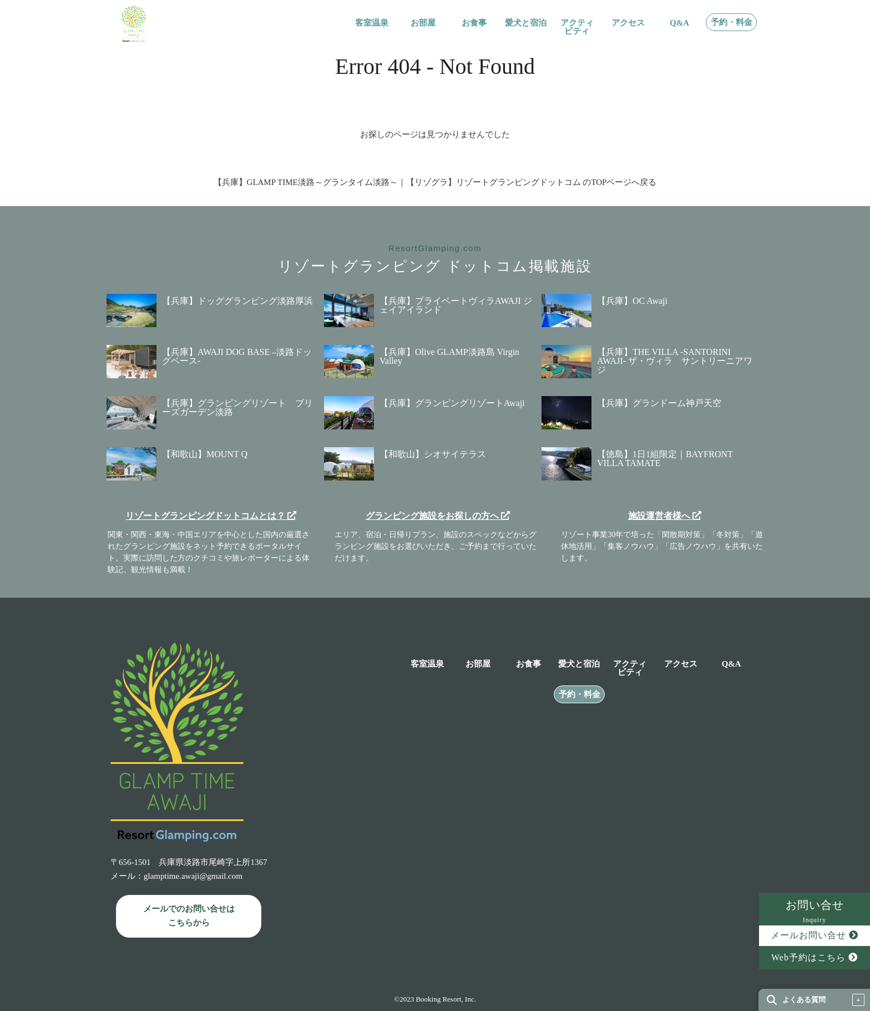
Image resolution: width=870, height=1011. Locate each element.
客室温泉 (371, 23)
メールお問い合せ (814, 935)
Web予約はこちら (814, 957)
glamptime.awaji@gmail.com (193, 876)
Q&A (679, 23)
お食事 (474, 23)
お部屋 (423, 23)
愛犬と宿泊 (526, 23)
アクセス (628, 23)
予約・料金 (731, 22)
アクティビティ (577, 27)
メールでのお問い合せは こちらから (189, 916)
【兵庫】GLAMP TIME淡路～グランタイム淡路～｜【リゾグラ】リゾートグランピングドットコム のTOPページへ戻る (435, 182)
